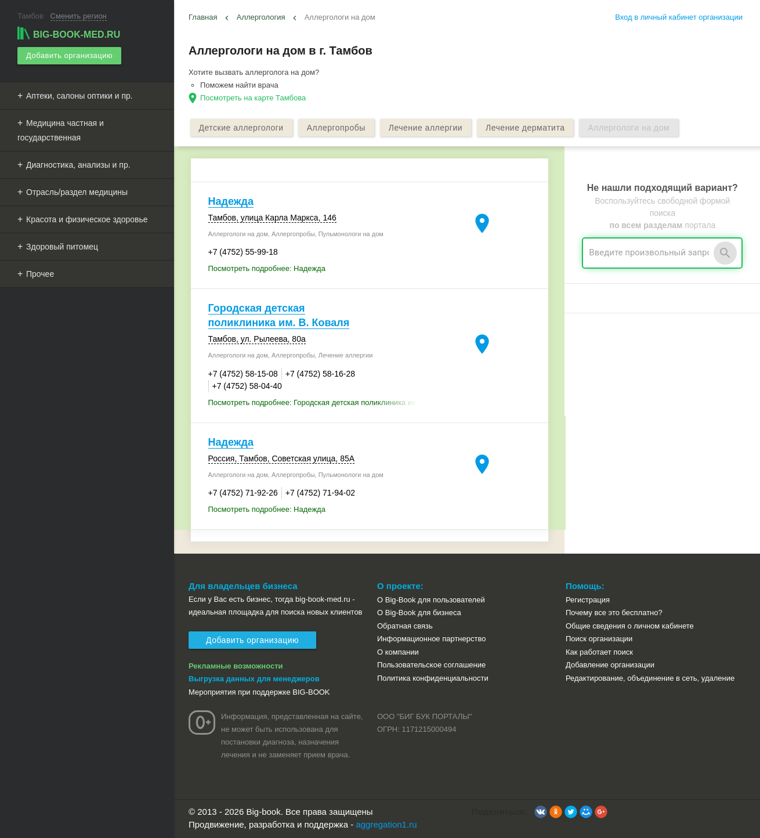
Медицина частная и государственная (60, 130)
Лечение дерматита (525, 127)
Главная (203, 17)
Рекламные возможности (236, 666)
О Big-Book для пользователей (431, 599)
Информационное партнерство (431, 638)
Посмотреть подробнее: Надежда (266, 268)
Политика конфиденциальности (432, 678)
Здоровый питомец (62, 246)
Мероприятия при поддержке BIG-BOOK (259, 692)
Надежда (231, 201)
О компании (398, 652)
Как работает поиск (599, 652)
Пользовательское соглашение (431, 664)
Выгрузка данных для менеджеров (254, 678)
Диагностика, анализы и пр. (78, 164)
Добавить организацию (69, 55)
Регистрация (588, 599)
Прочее (40, 274)
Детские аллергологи (241, 127)
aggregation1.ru (386, 824)
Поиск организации (599, 638)
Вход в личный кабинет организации (679, 17)
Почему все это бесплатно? (614, 612)
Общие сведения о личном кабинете (630, 626)
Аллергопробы (336, 127)
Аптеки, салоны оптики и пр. (79, 95)
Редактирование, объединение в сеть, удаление (650, 678)
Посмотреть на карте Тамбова (253, 97)
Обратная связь (405, 626)
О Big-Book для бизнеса (419, 612)
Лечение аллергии (425, 127)
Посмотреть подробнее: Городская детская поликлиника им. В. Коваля (318, 402)
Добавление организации (610, 664)
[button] (540, 812)
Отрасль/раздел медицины (77, 192)
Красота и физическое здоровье (87, 219)
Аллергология (261, 17)
